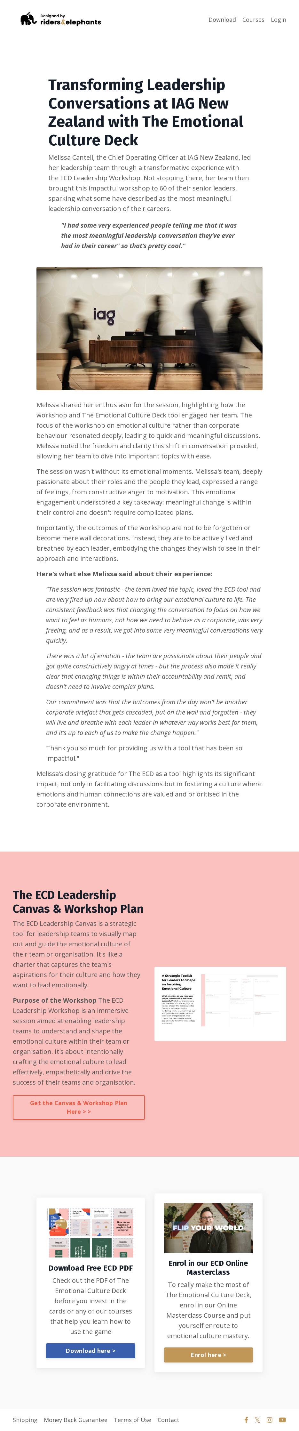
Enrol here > (208, 1355)
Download (222, 19)
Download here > (90, 1350)
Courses (253, 19)
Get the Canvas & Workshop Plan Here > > (79, 1107)
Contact (168, 1420)
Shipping (25, 1420)
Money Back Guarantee (75, 1420)
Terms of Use (132, 1420)
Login (278, 19)
